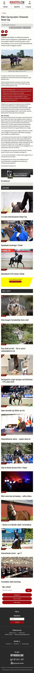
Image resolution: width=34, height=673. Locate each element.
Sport (3, 549)
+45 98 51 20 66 (8, 634)
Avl (2, 577)
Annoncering (25, 644)
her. (15, 166)
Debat (3, 434)
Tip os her (8, 644)
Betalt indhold (5, 520)
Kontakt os (16, 644)
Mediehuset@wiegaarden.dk (22, 634)
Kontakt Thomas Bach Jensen (15, 281)
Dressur (3, 35)
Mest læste (17, 602)
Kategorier (17, 595)
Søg (29, 590)
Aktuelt (3, 315)
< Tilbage (3, 13)
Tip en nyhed (17, 598)
